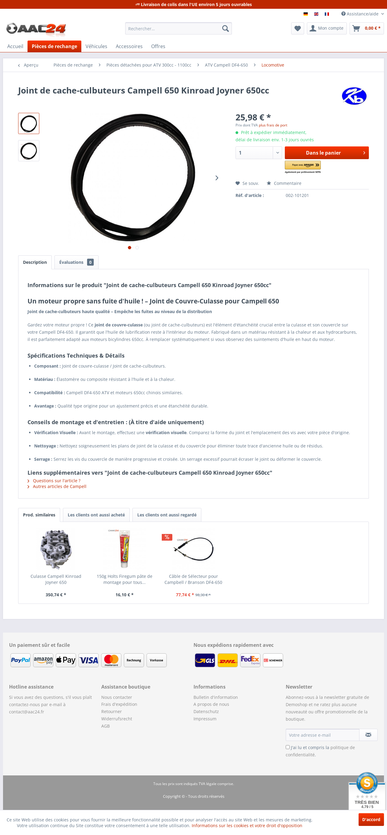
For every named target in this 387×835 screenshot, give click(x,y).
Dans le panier (335, 152)
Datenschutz (206, 711)
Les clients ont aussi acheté (96, 515)
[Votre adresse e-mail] (322, 735)
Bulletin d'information (216, 697)
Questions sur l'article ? (54, 480)
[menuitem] (178, 28)
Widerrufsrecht (116, 719)
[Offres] (158, 46)
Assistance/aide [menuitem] (360, 14)
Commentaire (284, 183)
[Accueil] (15, 46)
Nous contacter (116, 697)
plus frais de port (273, 125)
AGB (105, 726)
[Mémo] (297, 28)
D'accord (371, 819)
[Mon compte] (327, 28)
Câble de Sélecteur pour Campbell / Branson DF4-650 (193, 579)
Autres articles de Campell (57, 486)
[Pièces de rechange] (54, 46)
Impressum (205, 719)
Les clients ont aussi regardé (167, 515)
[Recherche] (225, 28)
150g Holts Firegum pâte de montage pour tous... (124, 579)
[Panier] (367, 28)
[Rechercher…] (178, 28)
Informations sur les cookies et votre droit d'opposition (247, 825)
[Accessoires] (129, 46)
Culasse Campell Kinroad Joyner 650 (56, 579)
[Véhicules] (96, 46)
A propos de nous (211, 704)
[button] (311, 167)
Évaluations (76, 262)
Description (35, 262)
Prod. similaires (39, 515)
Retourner (111, 711)
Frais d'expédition (119, 704)
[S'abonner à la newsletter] (368, 735)
